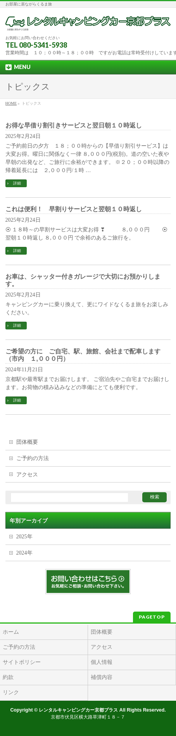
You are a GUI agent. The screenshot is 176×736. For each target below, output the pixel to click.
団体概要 (27, 442)
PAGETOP (152, 617)
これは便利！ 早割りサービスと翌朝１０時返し (73, 209)
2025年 (24, 537)
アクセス (27, 474)
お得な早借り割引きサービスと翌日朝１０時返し (73, 125)
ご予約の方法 (32, 458)
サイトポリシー (22, 662)
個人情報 (101, 662)
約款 (8, 677)
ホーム (11, 632)
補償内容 (101, 677)
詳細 (17, 183)
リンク (11, 692)
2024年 (24, 553)
